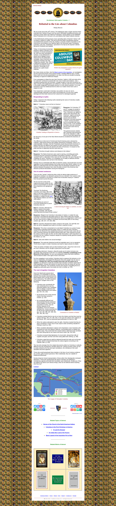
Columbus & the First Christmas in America (59, 427)
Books (55, 495)
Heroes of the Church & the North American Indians (59, 424)
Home (51, 495)
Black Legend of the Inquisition (63, 72)
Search (63, 495)
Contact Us (68, 495)
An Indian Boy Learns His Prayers (59, 432)
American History (44, 495)
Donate (74, 495)
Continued (36, 366)
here (51, 196)
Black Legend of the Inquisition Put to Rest (59, 435)
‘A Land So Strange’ (59, 430)
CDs (59, 495)
